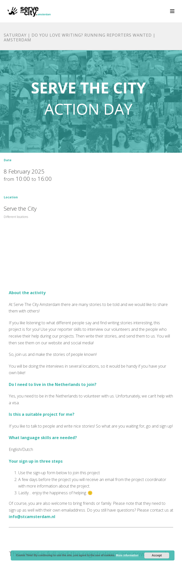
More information (127, 555)
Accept (157, 555)
